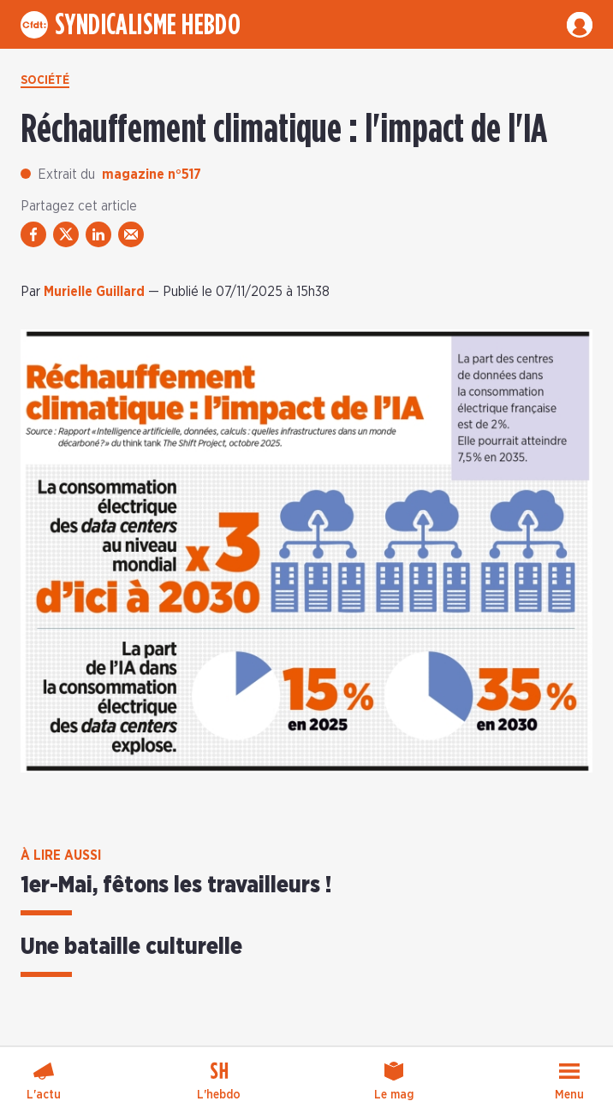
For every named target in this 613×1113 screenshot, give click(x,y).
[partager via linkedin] (98, 234)
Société (45, 80)
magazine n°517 (151, 174)
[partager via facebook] (33, 234)
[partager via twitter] (66, 234)
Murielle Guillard (94, 292)
